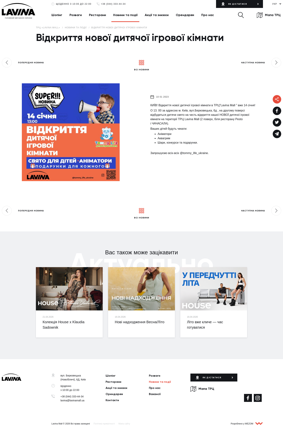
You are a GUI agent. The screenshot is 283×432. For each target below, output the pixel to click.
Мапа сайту (124, 424)
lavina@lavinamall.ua (72, 400)
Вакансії (155, 394)
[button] (240, 15)
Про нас (207, 15)
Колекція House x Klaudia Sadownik (63, 324)
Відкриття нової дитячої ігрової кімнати (119, 28)
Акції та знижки (157, 15)
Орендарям (185, 15)
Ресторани (97, 15)
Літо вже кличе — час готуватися (205, 324)
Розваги (75, 15)
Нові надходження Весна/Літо (139, 322)
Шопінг (56, 15)
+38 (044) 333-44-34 (113, 4)
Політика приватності (104, 424)
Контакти (112, 400)
